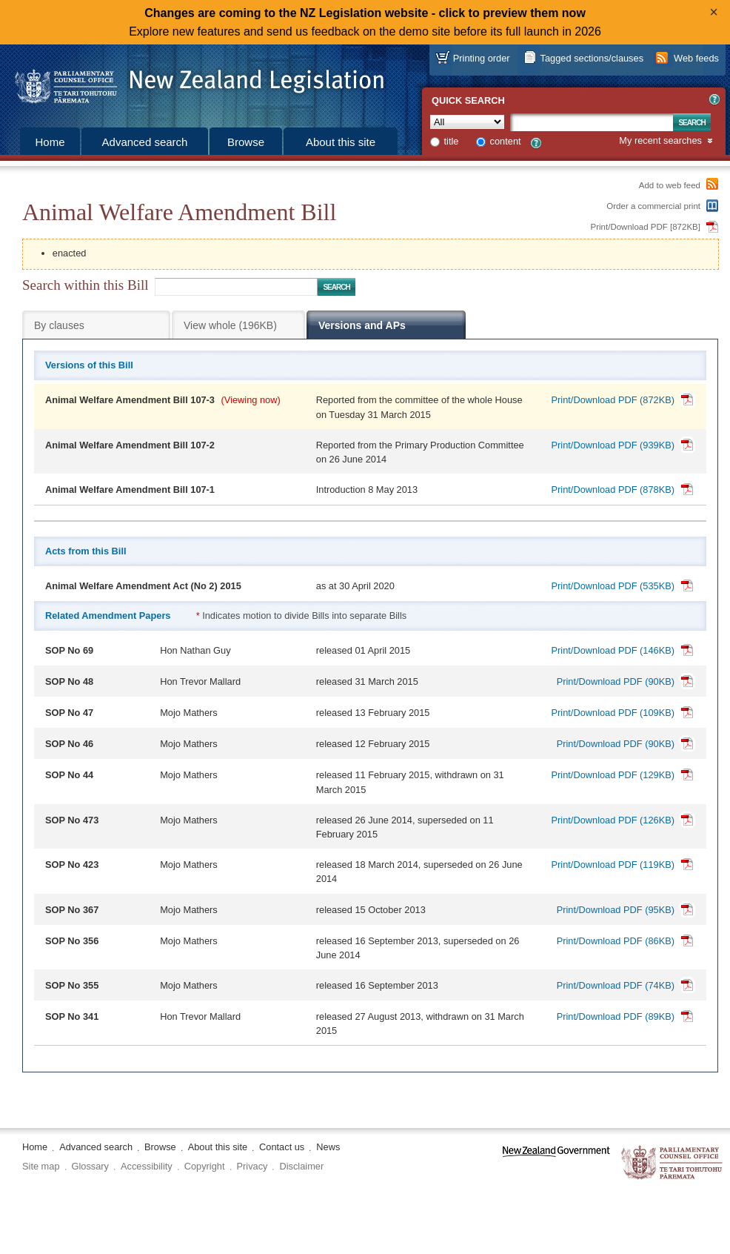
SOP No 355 (71, 985)
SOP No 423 (71, 864)
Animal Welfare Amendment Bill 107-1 (130, 489)
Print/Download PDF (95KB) (615, 909)
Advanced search (145, 142)
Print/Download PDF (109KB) (613, 712)
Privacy (252, 1166)
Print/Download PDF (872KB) (613, 399)
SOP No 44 (69, 774)
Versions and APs (362, 325)
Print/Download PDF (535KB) (613, 585)
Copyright (204, 1166)
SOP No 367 (71, 909)
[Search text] (591, 122)
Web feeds (696, 58)
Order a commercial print (653, 206)
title (451, 141)
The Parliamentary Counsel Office (672, 1163)
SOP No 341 (71, 1016)
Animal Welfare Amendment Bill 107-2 (130, 445)
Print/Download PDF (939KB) (613, 445)
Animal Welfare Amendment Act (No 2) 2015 (143, 585)
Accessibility (147, 1166)
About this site (340, 142)
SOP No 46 (69, 743)
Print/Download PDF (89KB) (615, 1016)
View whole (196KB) (230, 325)
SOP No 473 (71, 820)
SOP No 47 (69, 712)
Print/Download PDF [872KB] (646, 226)
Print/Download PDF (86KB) (615, 940)
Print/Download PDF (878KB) (613, 489)
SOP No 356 (71, 940)
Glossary (91, 1166)
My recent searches (660, 141)
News (328, 1146)
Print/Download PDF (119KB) (613, 864)
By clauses (59, 325)
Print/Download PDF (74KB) (615, 985)
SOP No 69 (69, 650)
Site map (41, 1166)
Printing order (481, 58)
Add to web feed (669, 185)
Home (49, 142)
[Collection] (467, 122)
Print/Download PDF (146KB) (613, 650)
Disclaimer (301, 1166)
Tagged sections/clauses (591, 58)
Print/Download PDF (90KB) (615, 681)
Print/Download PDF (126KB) (613, 820)
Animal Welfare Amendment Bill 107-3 (130, 399)
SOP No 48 (69, 681)
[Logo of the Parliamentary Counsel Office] (192, 81)
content (505, 141)
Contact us (281, 1146)
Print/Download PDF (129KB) (613, 774)
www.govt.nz (556, 1163)
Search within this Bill (85, 285)
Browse (245, 142)
